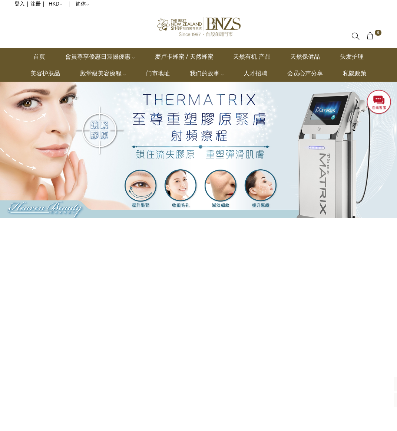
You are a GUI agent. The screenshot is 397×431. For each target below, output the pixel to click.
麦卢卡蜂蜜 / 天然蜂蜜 (184, 56)
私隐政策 (355, 73)
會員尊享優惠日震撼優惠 (100, 56)
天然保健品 (305, 56)
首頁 (39, 56)
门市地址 (158, 73)
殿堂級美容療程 (103, 73)
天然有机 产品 (251, 56)
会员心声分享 (305, 73)
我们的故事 (207, 73)
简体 (82, 3)
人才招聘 (255, 73)
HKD (56, 3)
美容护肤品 (45, 73)
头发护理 (352, 56)
